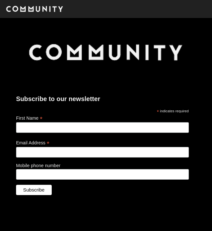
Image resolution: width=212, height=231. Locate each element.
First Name (29, 118)
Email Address (32, 143)
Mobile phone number (38, 165)
